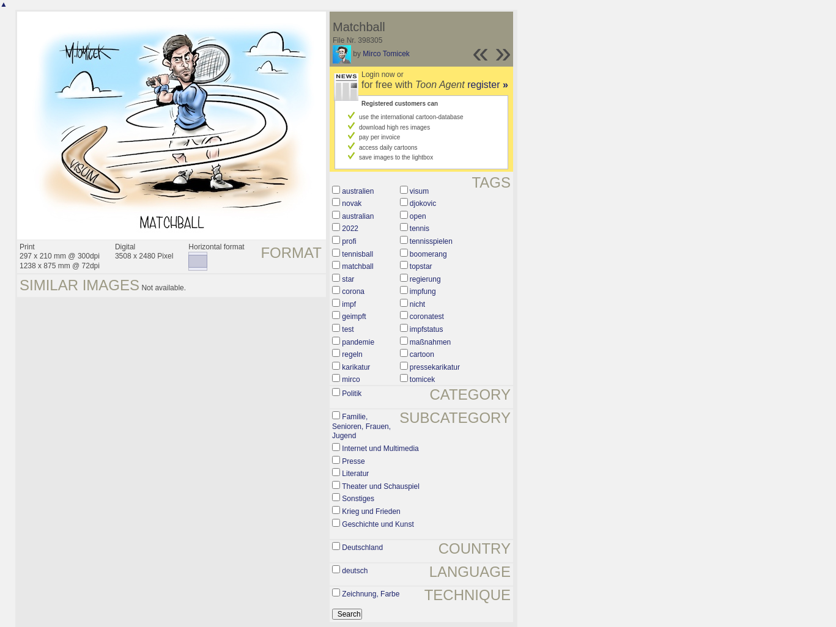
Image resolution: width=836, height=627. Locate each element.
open (418, 216)
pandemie (358, 342)
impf (349, 304)
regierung (425, 279)
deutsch (355, 570)
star (348, 279)
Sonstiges (358, 498)
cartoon (422, 354)
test (347, 329)
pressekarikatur (435, 367)
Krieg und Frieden (371, 511)
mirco (351, 379)
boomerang (428, 254)
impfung (423, 291)
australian (358, 216)
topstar (421, 266)
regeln (352, 354)
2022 (350, 228)
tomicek (422, 379)
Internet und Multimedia (380, 448)
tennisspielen (431, 241)
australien (358, 191)
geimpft (354, 316)
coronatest (427, 316)
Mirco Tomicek (386, 54)
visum (419, 191)
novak (351, 203)
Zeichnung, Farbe (370, 594)
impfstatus (426, 329)
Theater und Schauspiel (381, 486)
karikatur (356, 367)
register (487, 84)
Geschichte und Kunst (377, 524)
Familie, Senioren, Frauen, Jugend (361, 426)
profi (349, 241)
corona (353, 291)
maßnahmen (430, 342)
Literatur (355, 473)
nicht (417, 304)
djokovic (423, 203)
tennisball (357, 254)
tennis (419, 228)
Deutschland (362, 547)
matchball (357, 266)
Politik (351, 393)
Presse (353, 461)
